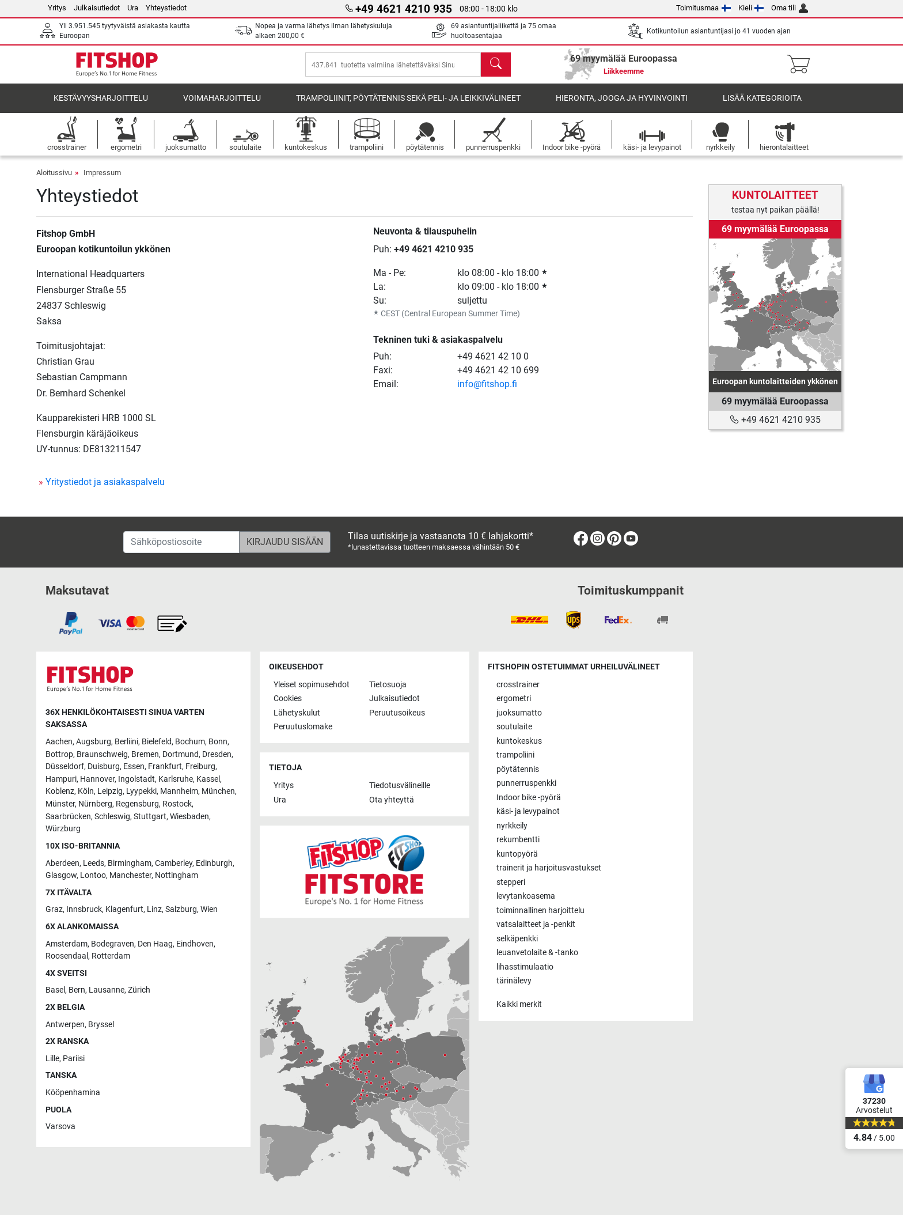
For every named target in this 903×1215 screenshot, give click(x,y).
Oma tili (789, 7)
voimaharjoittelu (222, 106)
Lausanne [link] (106, 990)
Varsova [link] (60, 1126)
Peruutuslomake (303, 727)
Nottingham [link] (176, 875)
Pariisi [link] (74, 1058)
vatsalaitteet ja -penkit (535, 924)
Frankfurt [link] (165, 766)
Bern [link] (77, 990)
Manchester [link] (130, 875)
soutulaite (514, 727)
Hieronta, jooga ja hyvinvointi (622, 106)
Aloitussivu (54, 180)
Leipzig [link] (110, 791)
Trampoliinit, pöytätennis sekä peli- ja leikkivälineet (408, 106)
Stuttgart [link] (150, 817)
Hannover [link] (97, 779)
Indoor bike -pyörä (528, 798)
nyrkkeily (512, 826)
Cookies (288, 698)
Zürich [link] (139, 990)
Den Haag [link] (155, 944)
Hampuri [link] (61, 779)
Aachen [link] (59, 742)
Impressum (102, 180)
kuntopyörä (517, 854)
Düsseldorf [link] (64, 766)
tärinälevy (514, 981)
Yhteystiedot (166, 7)
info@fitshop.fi (487, 392)
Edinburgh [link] (214, 863)
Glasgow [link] (61, 875)
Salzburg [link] (181, 909)
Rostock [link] (177, 804)
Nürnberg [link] (95, 804)
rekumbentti (518, 840)
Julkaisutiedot (97, 7)
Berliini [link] (126, 742)
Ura (132, 7)
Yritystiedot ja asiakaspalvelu (105, 490)
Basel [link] (55, 990)
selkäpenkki (517, 939)
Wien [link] (209, 909)
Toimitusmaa (703, 7)
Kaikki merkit (519, 1004)
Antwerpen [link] (65, 1024)
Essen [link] (134, 766)
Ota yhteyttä (391, 800)
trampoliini (515, 755)
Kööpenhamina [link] (72, 1092)
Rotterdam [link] (111, 956)
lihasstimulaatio (524, 967)
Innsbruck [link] (84, 909)
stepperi (510, 882)
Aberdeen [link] (62, 863)
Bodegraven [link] (112, 944)
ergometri (513, 698)
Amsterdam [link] (66, 944)
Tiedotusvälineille (399, 785)
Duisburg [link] (104, 766)
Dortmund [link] (180, 754)
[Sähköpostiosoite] (181, 542)
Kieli (751, 7)
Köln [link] (86, 791)
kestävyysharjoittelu (101, 106)
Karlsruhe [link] (175, 779)
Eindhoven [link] (195, 944)
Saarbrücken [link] (68, 817)
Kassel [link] (208, 779)
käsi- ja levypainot (528, 811)
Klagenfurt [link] (124, 909)
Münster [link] (60, 804)
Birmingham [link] (129, 863)
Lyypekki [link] (141, 791)
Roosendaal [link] (66, 956)
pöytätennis (517, 769)
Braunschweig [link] (102, 754)
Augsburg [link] (93, 742)
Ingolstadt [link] (136, 779)
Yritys (57, 7)
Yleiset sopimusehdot (312, 685)
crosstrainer (518, 685)
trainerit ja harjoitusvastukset (548, 868)
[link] (775, 305)
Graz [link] (54, 909)
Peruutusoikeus (397, 713)
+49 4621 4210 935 (433, 257)
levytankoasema (525, 896)
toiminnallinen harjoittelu (540, 910)
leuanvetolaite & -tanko (537, 952)
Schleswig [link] (112, 817)
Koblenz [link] (59, 791)
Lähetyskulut (297, 713)
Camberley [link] (173, 863)
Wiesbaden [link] (189, 817)
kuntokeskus (519, 741)
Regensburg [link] (137, 804)
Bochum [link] (190, 742)
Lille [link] (52, 1058)
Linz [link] (154, 909)
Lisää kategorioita (762, 106)
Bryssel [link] (101, 1024)
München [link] (218, 791)
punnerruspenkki (526, 783)
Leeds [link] (93, 863)
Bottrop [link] (59, 754)
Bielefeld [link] (157, 742)
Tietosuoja (388, 685)
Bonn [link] (217, 742)
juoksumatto (519, 713)
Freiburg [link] (200, 766)
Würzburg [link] (63, 829)
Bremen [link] (145, 754)
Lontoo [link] (93, 875)
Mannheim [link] (179, 791)
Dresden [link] (217, 754)
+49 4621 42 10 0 (493, 364)
